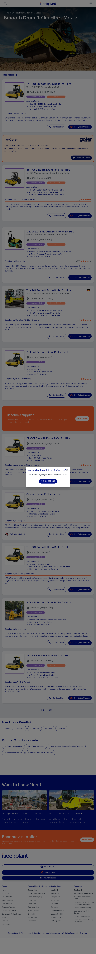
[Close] (67, 470)
